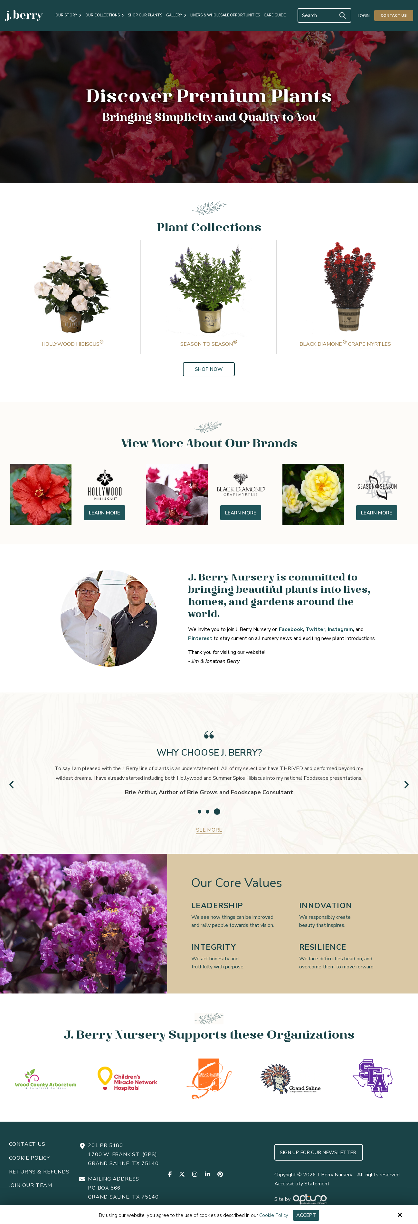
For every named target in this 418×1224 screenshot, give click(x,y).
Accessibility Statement (301, 1183)
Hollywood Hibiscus (73, 344)
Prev (12, 784)
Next (406, 784)
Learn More (104, 513)
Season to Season (208, 344)
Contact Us (394, 15)
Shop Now (209, 369)
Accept (306, 1215)
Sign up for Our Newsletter (318, 1152)
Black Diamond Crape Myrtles (345, 344)
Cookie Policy (273, 1215)
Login (364, 15)
